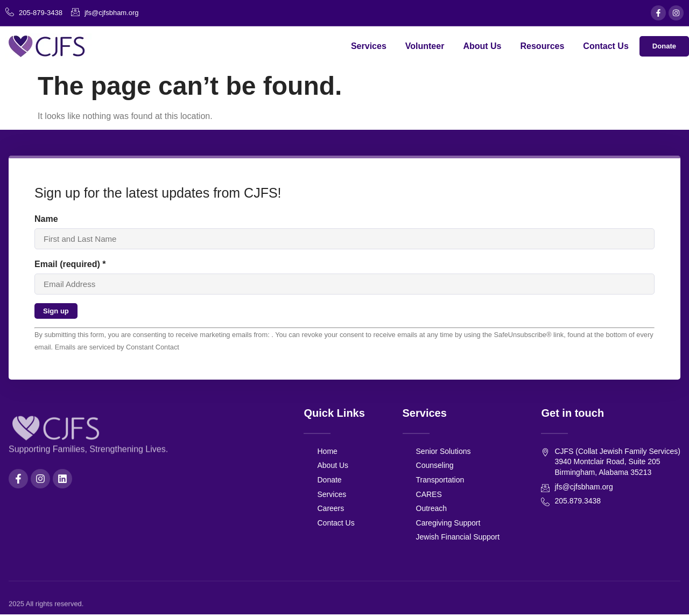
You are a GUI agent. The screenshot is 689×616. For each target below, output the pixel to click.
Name (46, 218)
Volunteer (423, 46)
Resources (540, 46)
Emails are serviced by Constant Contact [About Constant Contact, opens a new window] (117, 349)
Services (367, 46)
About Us (480, 46)
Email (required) (70, 264)
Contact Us (604, 46)
